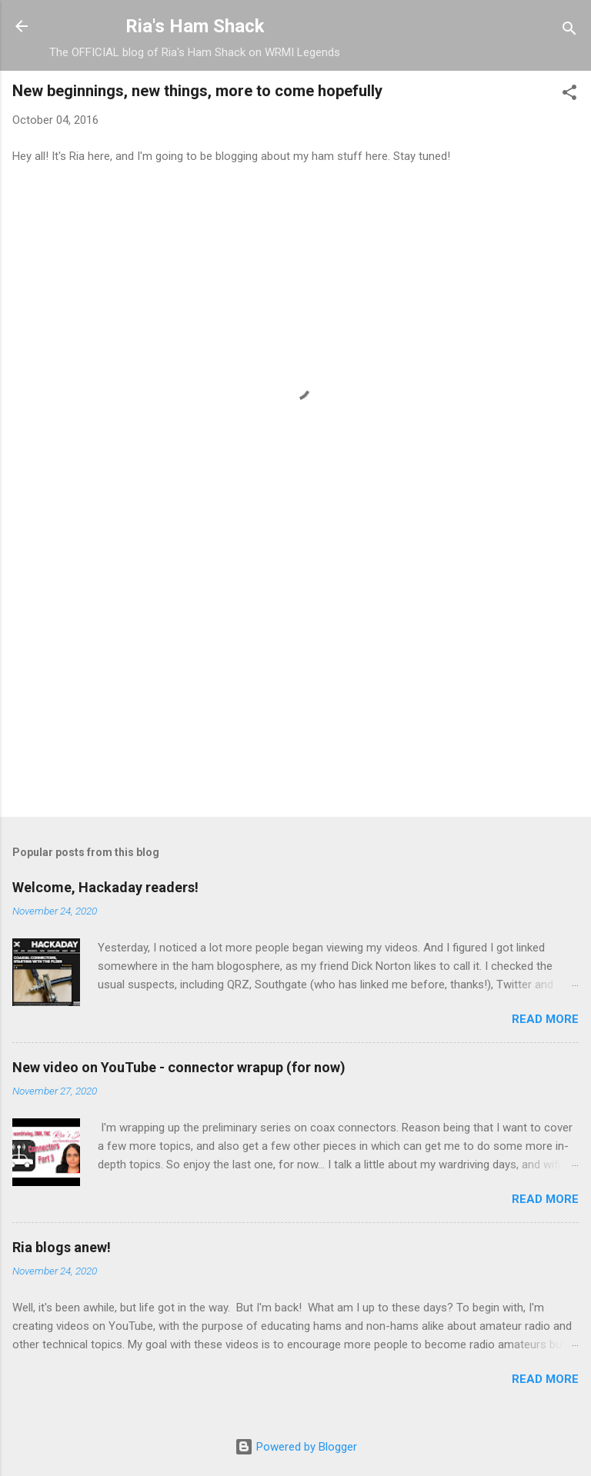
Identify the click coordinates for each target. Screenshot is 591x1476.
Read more (545, 1019)
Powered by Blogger (296, 1447)
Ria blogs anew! (61, 1247)
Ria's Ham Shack (195, 26)
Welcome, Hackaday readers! (105, 887)
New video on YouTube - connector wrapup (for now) (179, 1067)
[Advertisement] (295, 684)
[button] (569, 95)
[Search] (569, 31)
